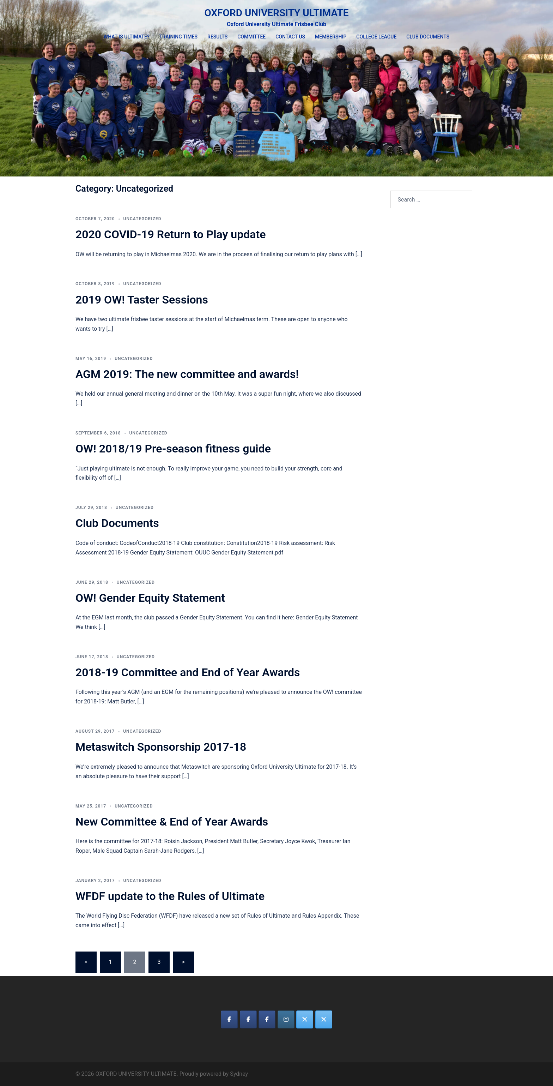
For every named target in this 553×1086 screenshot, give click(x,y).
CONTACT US (290, 37)
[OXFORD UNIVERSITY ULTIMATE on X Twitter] (304, 1019)
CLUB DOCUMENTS (427, 37)
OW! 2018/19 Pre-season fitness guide (173, 448)
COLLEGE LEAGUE (376, 37)
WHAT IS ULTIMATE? (127, 37)
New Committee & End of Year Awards (171, 821)
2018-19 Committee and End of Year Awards (187, 672)
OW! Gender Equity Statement (150, 598)
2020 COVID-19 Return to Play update (170, 234)
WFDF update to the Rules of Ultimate (170, 896)
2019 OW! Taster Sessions (141, 299)
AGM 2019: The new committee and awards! (187, 374)
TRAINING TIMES (178, 37)
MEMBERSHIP (330, 37)
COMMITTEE (251, 37)
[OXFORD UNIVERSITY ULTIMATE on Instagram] (286, 1019)
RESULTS (217, 37)
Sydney (239, 1073)
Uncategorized (142, 218)
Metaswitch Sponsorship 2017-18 (160, 747)
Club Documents (117, 523)
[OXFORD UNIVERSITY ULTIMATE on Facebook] (229, 1019)
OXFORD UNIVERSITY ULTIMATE (276, 13)
